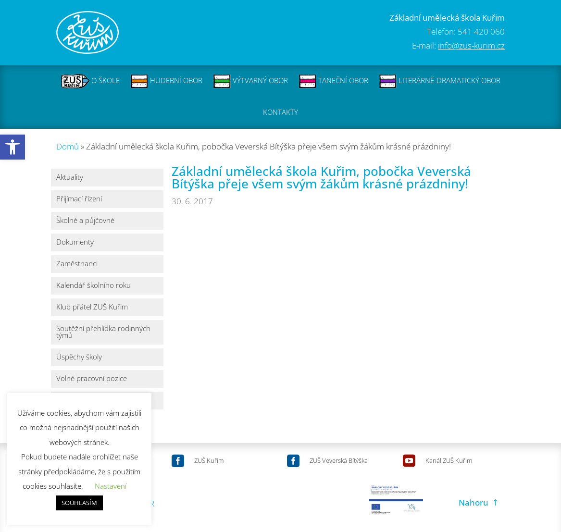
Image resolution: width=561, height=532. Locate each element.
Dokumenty (75, 242)
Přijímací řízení (79, 199)
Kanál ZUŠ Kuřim (448, 460)
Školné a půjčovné (85, 221)
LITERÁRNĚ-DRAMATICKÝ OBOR (439, 81)
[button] (12, 147)
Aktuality (69, 177)
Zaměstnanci (77, 264)
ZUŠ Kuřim (209, 460)
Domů (67, 146)
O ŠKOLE (90, 81)
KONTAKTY (280, 113)
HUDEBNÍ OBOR (166, 81)
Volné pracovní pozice (91, 379)
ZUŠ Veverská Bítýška (339, 460)
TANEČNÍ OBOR (333, 81)
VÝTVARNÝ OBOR (250, 81)
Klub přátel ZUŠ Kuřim (92, 307)
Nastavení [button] (110, 486)
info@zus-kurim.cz (471, 45)
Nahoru (473, 502)
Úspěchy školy (79, 357)
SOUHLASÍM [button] (79, 502)
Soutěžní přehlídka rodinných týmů (103, 332)
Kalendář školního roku (93, 286)
